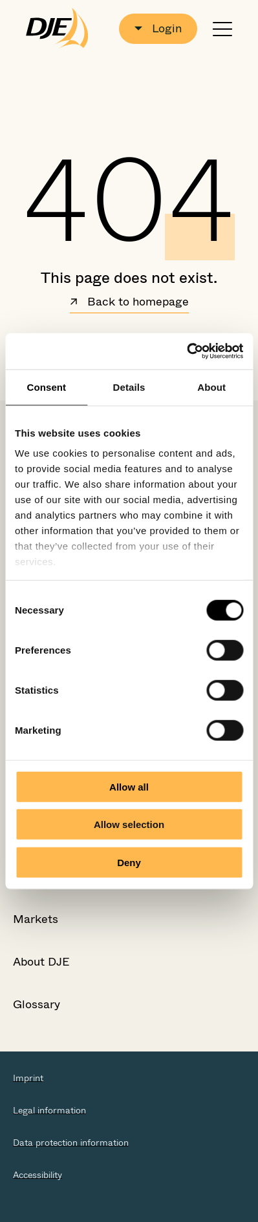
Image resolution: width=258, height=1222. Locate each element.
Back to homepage (129, 303)
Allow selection (129, 824)
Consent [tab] (46, 386)
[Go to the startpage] (57, 28)
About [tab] (211, 386)
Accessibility (37, 1174)
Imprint (28, 1078)
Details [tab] (129, 386)
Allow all (129, 786)
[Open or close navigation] (222, 29)
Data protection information (71, 1142)
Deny (129, 861)
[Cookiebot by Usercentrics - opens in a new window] (186, 351)
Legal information (49, 1110)
